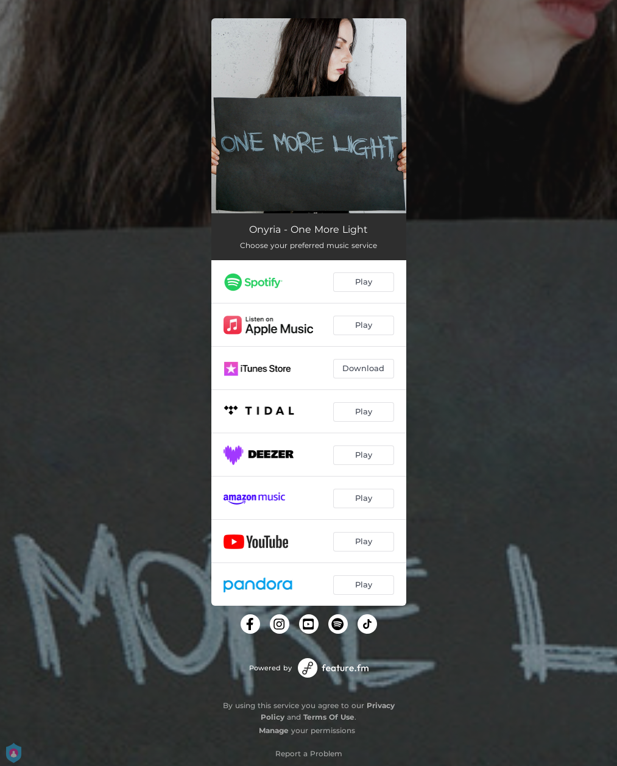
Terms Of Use (328, 717)
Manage (274, 730)
